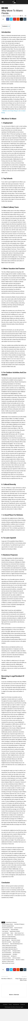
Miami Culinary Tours (19, 945)
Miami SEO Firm (5, 955)
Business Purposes (18, 939)
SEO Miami (15, 966)
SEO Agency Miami (16, 962)
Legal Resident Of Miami (15, 943)
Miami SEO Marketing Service (16, 955)
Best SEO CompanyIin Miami (8, 938)
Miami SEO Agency (6, 952)
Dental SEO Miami (14, 941)
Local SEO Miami (5, 945)
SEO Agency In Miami (6, 962)
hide (8, 38)
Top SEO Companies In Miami (8, 971)
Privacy (10, 1016)
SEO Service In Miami (6, 970)
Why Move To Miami (20, 971)
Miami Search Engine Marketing (8, 948)
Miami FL (4, 946)
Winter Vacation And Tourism (8, 975)
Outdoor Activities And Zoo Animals (9, 957)
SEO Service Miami (16, 970)
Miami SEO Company (15, 952)
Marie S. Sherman (7, 15)
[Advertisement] (14, 922)
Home (2, 5)
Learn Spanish (5, 943)
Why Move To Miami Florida (8, 973)
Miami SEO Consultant (6, 954)
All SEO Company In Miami (7, 936)
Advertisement (16, 1016)
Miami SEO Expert (16, 954)
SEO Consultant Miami (6, 964)
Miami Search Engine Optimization (9, 950)
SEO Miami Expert (5, 968)
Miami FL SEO (10, 946)
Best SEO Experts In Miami (7, 939)
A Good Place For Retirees (11, 934)
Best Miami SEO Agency (19, 936)
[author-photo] (14, 999)
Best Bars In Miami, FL (6, 990)
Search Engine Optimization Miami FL (10, 961)
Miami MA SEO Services (19, 946)
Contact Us (22, 1016)
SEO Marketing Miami (6, 966)
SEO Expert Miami (16, 964)
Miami (11, 5)
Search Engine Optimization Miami (9, 959)
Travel (7, 5)
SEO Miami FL (14, 968)
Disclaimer (5, 1016)
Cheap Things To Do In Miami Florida (21, 991)
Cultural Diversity (5, 941)
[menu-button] (3, 2)
